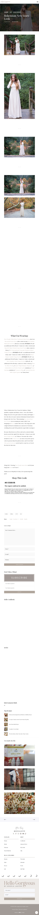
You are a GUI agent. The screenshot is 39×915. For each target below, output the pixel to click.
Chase (23, 912)
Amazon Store (23, 844)
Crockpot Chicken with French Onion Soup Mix (19, 719)
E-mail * (7, 554)
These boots (16, 438)
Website (7, 559)
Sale (21, 513)
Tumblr (25, 519)
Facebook (15, 519)
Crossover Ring (19, 370)
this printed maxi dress (11, 341)
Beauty (5, 859)
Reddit (21, 519)
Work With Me (7, 850)
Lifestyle (22, 862)
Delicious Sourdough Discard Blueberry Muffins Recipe (20, 714)
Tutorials (22, 859)
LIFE (11, 12)
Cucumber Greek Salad (13, 729)
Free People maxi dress (21, 465)
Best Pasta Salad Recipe (14, 724)
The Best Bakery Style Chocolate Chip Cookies (18, 733)
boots (10, 467)
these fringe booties (9, 436)
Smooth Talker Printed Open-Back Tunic (15, 348)
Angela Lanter (7, 21)
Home (5, 840)
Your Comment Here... (10, 530)
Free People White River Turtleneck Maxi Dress (16, 339)
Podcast (6, 847)
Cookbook (22, 840)
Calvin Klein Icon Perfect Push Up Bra (15, 368)
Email (11, 519)
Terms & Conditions (23, 909)
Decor (5, 865)
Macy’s (12, 423)
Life (5, 869)
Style (5, 862)
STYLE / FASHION (17, 12)
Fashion (6, 513)
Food (21, 865)
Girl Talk (22, 869)
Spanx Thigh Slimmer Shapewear (24, 365)
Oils (21, 850)
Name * (7, 549)
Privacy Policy (15, 909)
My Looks (22, 847)
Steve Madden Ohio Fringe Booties (16, 361)
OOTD (16, 513)
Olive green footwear (9, 443)
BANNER (6, 12)
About (5, 844)
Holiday (11, 513)
